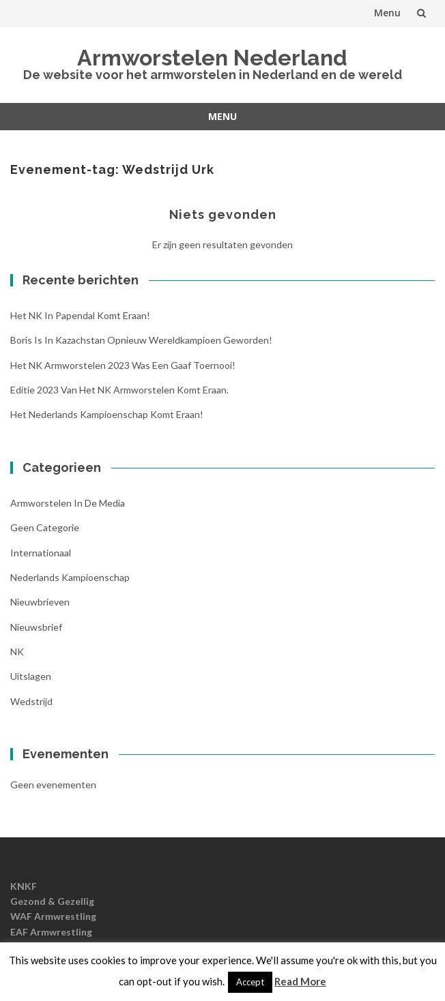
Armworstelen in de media (67, 503)
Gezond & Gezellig (52, 901)
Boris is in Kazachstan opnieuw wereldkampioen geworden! (141, 340)
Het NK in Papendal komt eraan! (80, 315)
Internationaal (40, 552)
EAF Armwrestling (51, 932)
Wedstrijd (31, 701)
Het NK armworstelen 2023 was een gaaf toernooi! (122, 365)
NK (17, 651)
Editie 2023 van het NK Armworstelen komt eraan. (119, 389)
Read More (300, 981)
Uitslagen (30, 676)
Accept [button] (250, 981)
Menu (387, 12)
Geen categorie (44, 527)
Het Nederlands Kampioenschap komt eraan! (106, 414)
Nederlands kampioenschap (70, 577)
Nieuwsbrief (36, 627)
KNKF (23, 886)
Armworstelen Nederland (212, 57)
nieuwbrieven (40, 602)
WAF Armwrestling (53, 916)
